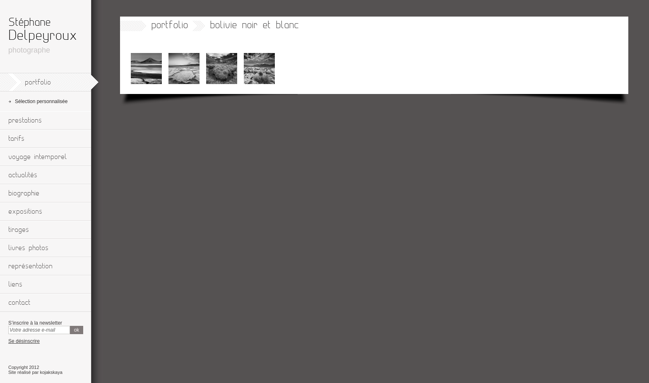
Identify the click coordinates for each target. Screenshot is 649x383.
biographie (23, 193)
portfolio (38, 82)
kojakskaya (51, 372)
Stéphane (29, 22)
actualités (22, 175)
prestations (25, 120)
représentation (30, 266)
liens (15, 284)
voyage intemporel (37, 157)
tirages (18, 230)
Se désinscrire (24, 341)
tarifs (16, 138)
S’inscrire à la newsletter (35, 323)
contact (19, 302)
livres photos (28, 248)
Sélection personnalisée (41, 101)
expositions (25, 211)
